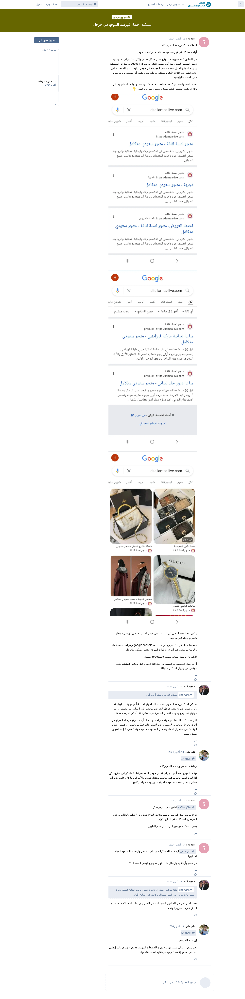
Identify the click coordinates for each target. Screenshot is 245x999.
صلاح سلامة (184, 807)
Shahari (184, 695)
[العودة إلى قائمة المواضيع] (241, 4)
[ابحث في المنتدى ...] (79, 4)
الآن (56, 105)
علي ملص (185, 851)
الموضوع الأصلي (50, 49)
